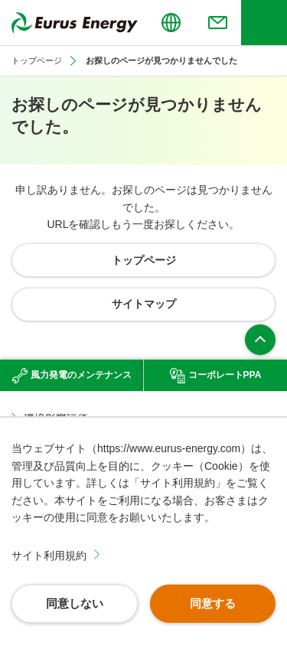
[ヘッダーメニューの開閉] (264, 22)
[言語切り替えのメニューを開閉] (171, 22)
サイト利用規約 (48, 555)
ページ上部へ (260, 339)
